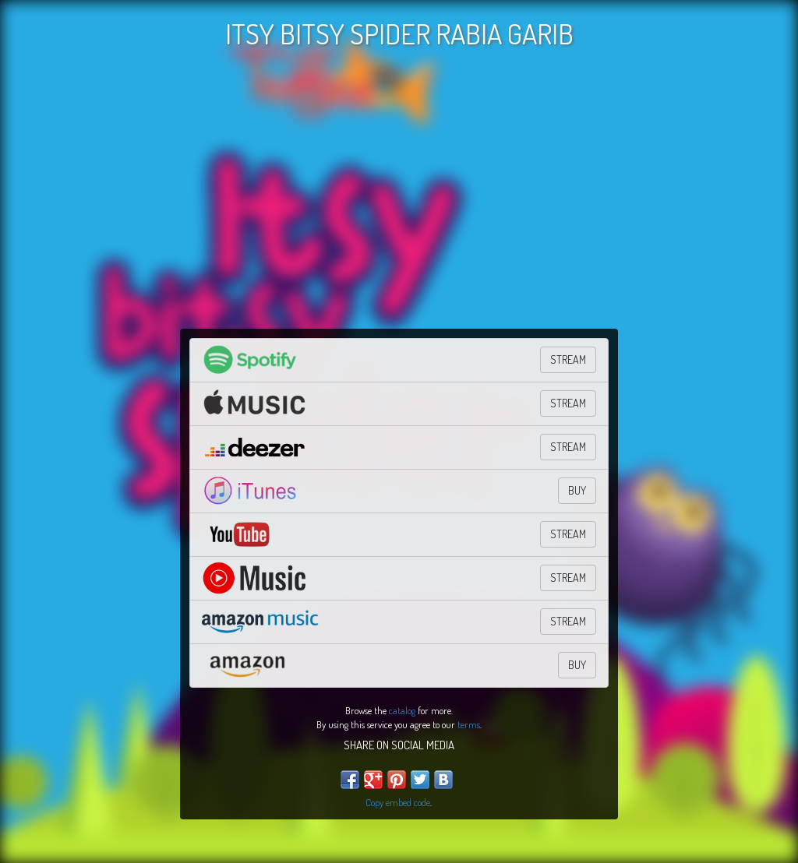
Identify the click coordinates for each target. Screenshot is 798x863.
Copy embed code (397, 802)
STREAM (568, 359)
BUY (577, 490)
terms (468, 724)
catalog (402, 710)
